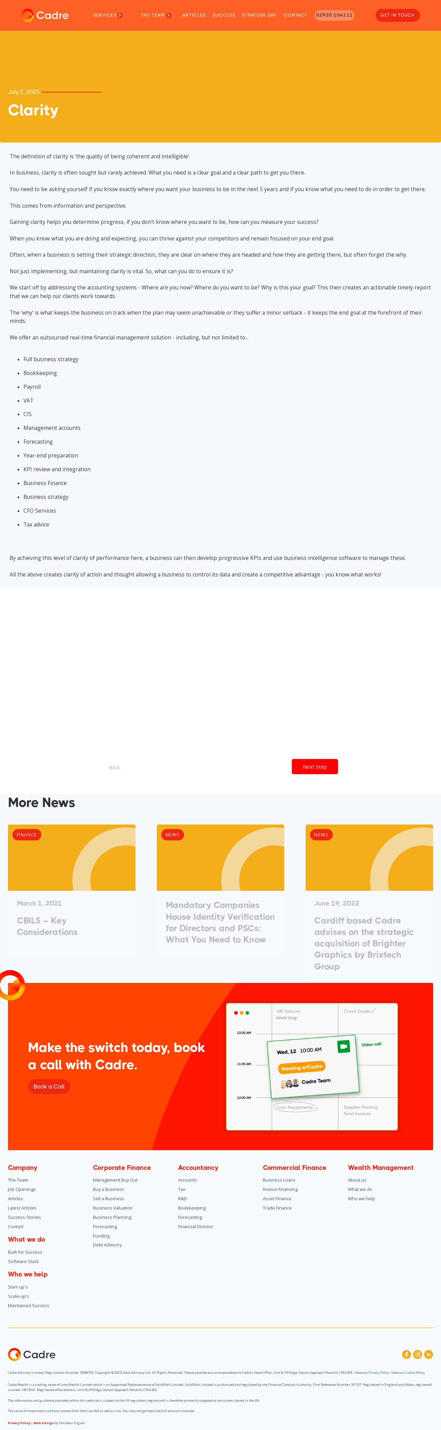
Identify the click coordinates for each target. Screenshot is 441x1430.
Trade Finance (277, 1208)
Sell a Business (108, 1198)
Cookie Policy (414, 1372)
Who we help (361, 1198)
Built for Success (25, 1252)
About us (357, 1180)
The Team (18, 1180)
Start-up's (18, 1287)
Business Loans (279, 1180)
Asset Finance (277, 1198)
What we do (360, 1189)
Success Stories (24, 1217)
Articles (15, 1198)
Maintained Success (28, 1305)
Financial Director (195, 1226)
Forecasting (105, 1226)
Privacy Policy (19, 1423)
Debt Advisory (107, 1245)
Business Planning (112, 1217)
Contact (15, 1226)
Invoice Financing (280, 1189)
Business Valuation (113, 1208)
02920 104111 (334, 15)
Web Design (43, 1423)
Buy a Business (108, 1189)
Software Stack (23, 1261)
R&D (182, 1198)
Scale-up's (18, 1296)
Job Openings (22, 1189)
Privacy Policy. (380, 1372)
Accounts (187, 1180)
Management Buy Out (115, 1180)
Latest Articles (22, 1208)
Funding (101, 1236)
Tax (181, 1189)
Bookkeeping (192, 1208)
